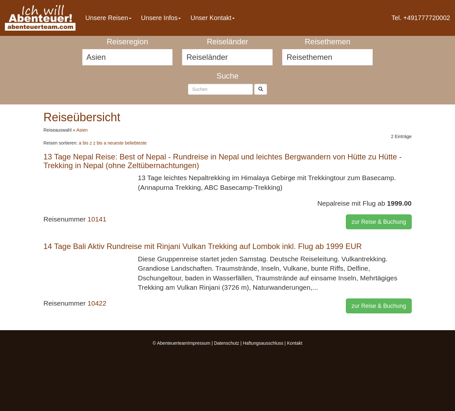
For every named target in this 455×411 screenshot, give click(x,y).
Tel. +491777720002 (420, 17)
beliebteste (136, 143)
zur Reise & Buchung (378, 222)
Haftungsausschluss (263, 343)
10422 (97, 303)
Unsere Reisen (108, 17)
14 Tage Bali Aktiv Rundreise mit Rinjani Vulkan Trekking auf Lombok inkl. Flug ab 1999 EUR (203, 246)
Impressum (199, 343)
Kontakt (294, 343)
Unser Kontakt (213, 17)
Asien (82, 130)
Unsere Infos (161, 17)
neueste (116, 143)
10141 (97, 219)
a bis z (85, 143)
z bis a (99, 143)
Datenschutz (226, 343)
